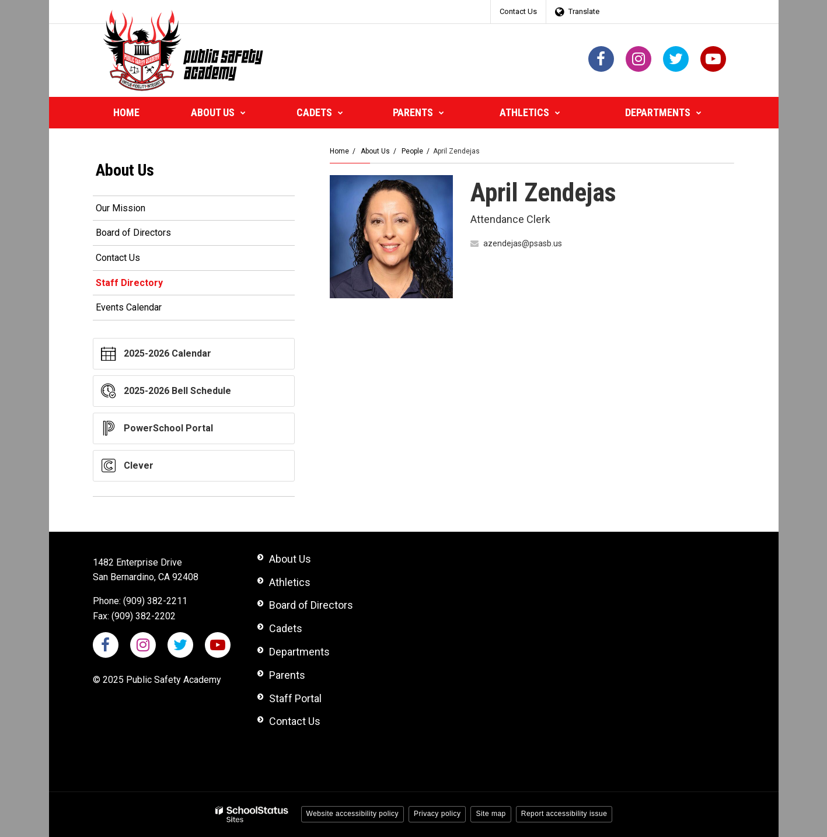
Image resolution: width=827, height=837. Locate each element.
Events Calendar (129, 307)
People (412, 151)
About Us (375, 151)
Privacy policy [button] (437, 814)
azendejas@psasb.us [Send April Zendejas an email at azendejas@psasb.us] (522, 243)
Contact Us (518, 11)
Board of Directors (133, 232)
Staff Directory (129, 282)
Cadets (285, 628)
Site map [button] (490, 814)
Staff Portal (295, 698)
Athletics (289, 582)
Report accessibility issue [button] (564, 814)
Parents (287, 675)
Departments (299, 652)
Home (339, 151)
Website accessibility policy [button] (352, 814)
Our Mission (120, 208)
